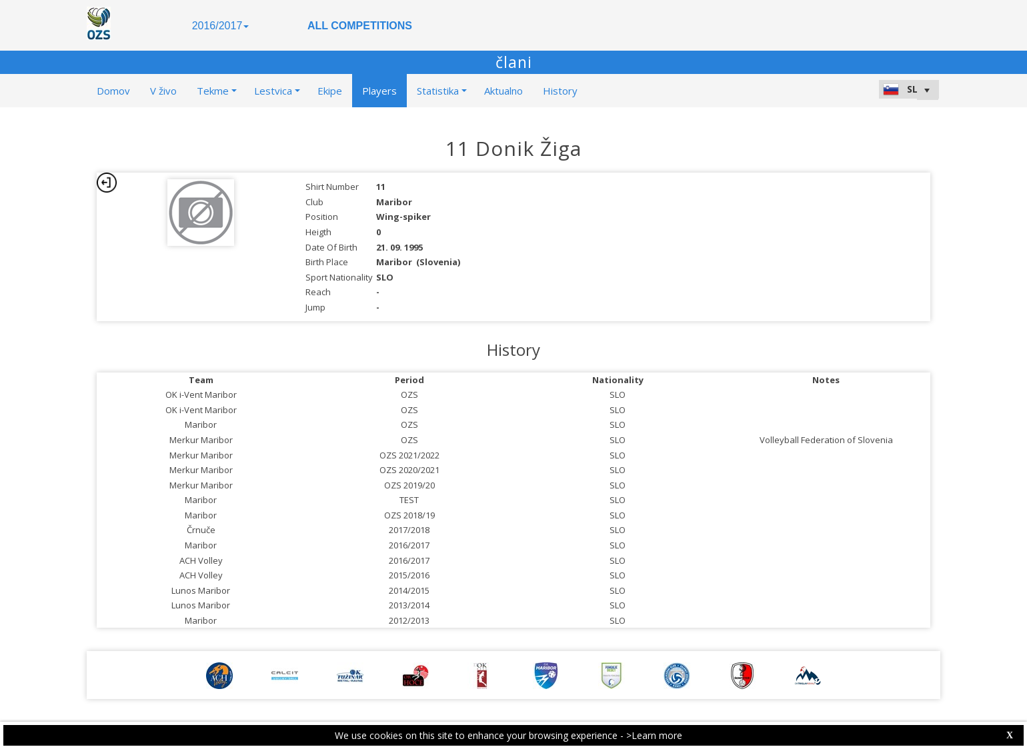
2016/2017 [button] (220, 25)
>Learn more (654, 735)
